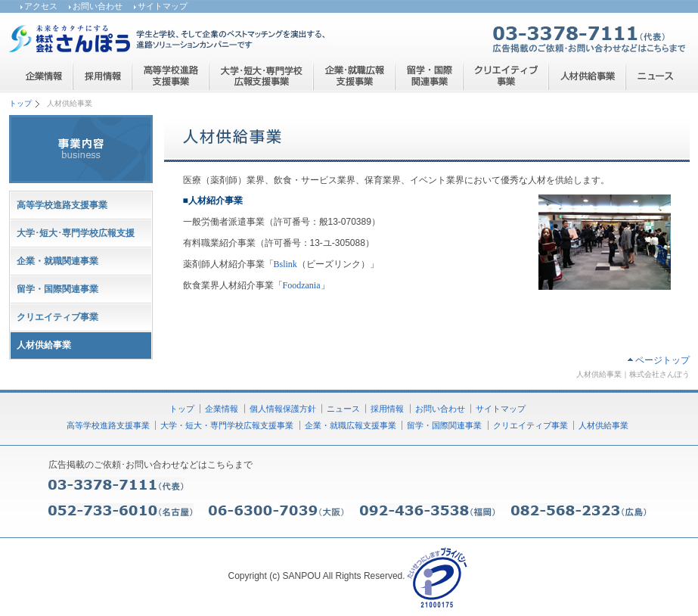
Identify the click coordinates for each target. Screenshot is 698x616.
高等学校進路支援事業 (62, 205)
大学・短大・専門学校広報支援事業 (226, 425)
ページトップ (662, 360)
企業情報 (221, 408)
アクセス (40, 6)
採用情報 (387, 408)
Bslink (285, 264)
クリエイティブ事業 (57, 317)
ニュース (343, 408)
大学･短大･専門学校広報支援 (76, 233)
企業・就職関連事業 (57, 261)
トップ (20, 103)
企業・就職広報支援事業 (350, 425)
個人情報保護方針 (283, 408)
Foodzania (302, 285)
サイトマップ (163, 6)
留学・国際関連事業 (57, 289)
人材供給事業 (603, 425)
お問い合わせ (98, 6)
